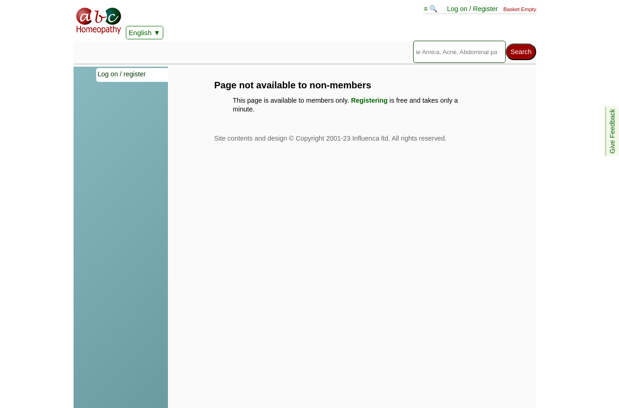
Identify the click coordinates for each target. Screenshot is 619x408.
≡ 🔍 (431, 8)
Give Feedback (612, 131)
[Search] (459, 52)
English (140, 33)
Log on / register (122, 74)
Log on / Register (472, 8)
